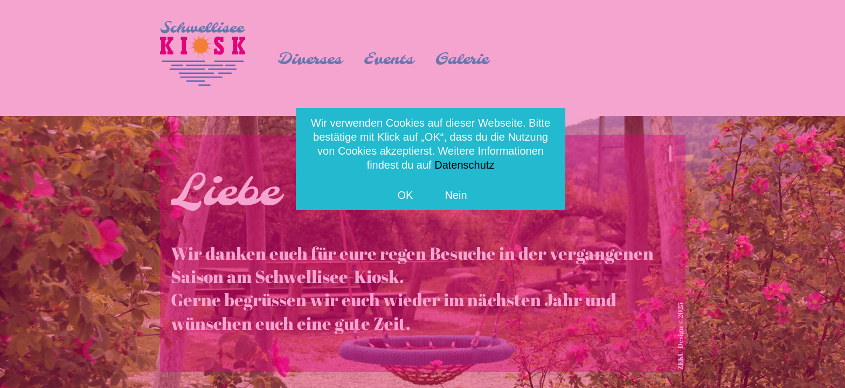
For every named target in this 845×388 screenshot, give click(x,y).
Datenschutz (464, 165)
